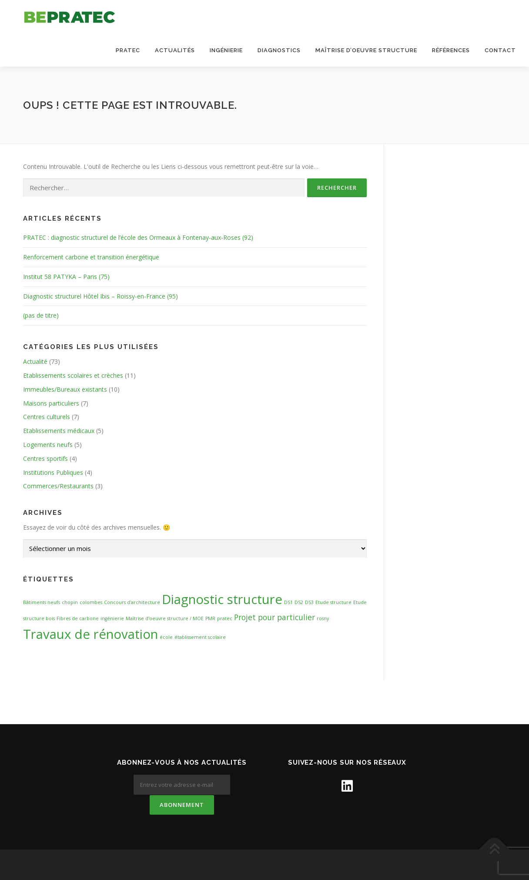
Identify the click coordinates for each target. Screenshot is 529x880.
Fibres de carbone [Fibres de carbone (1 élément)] (78, 618)
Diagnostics (279, 50)
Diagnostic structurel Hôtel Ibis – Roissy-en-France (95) (100, 296)
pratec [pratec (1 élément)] (224, 618)
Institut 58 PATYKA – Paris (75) (66, 276)
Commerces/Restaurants (58, 486)
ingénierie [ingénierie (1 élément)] (112, 618)
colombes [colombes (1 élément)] (91, 603)
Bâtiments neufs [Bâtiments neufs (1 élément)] (41, 603)
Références (451, 50)
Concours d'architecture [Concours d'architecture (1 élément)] (132, 603)
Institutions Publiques (53, 472)
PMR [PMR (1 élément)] (210, 618)
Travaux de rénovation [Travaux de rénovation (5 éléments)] (90, 634)
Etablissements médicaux (58, 431)
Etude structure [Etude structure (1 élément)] (333, 603)
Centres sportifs (45, 458)
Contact (500, 50)
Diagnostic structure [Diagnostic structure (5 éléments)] (222, 599)
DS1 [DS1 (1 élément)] (288, 603)
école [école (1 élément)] (166, 637)
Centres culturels (46, 417)
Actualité (35, 362)
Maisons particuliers (51, 403)
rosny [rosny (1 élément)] (323, 618)
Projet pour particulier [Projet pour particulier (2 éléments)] (274, 617)
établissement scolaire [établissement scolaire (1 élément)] (200, 637)
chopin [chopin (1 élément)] (70, 603)
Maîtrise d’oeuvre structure (366, 50)
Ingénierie (226, 50)
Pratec (128, 50)
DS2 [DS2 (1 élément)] (299, 603)
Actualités (175, 50)
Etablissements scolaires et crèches (73, 376)
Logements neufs (48, 445)
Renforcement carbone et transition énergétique (91, 257)
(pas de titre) (41, 316)
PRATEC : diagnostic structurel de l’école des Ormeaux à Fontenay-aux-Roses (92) (138, 238)
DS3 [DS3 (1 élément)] (309, 603)
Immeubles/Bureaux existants (65, 389)
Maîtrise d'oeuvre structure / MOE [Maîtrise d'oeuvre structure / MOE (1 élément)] (165, 618)
